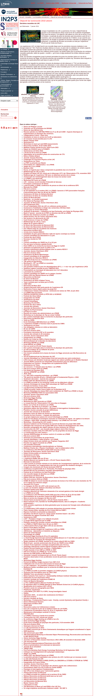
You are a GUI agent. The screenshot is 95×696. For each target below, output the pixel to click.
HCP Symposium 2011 (31, 204)
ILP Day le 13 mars (30, 311)
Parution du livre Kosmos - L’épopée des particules (42, 415)
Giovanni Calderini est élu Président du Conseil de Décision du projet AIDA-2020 (52, 424)
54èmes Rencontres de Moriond (35, 679)
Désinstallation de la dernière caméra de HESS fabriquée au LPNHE (47, 496)
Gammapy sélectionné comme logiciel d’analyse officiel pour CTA (47, 546)
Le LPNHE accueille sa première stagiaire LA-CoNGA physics (45, 571)
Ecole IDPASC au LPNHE (32, 344)
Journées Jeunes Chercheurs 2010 (36, 664)
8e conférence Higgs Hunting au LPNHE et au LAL (41, 619)
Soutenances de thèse (31, 299)
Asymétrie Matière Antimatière (6, 56)
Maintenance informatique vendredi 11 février (40, 612)
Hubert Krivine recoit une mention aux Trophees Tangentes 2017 (46, 441)
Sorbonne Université (69, 3)
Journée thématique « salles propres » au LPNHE (41, 439)
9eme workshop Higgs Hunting (34, 621)
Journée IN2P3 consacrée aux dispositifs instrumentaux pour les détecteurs (50, 362)
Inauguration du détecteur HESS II (36, 258)
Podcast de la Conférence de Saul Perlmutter (39, 472)
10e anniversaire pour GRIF (33, 633)
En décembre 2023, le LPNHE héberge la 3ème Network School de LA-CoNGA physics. (54, 584)
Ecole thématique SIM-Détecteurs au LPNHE (39, 322)
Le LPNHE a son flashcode (33, 178)
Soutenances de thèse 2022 (33, 151)
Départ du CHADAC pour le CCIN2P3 (36, 149)
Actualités (28, 17)
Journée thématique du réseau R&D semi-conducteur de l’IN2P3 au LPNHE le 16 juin (53, 391)
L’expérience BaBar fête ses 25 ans (36, 458)
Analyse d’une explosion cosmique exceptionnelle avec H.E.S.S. (46, 545)
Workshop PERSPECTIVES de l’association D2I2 (41, 393)
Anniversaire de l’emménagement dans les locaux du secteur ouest (47, 177)
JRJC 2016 (27, 374)
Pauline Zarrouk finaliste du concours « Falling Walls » (43, 548)
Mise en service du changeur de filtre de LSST (40, 498)
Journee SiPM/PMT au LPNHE (34, 372)
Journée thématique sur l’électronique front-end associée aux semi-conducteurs (52, 358)
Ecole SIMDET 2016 (30, 400)
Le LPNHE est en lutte (31, 493)
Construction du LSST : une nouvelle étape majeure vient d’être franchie (49, 429)
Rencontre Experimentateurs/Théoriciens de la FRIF (42, 643)
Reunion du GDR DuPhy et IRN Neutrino (38, 553)
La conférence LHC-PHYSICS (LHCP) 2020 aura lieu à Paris (44, 450)
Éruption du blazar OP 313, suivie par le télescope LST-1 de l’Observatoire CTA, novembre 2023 (57, 173)
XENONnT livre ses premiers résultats (37, 574)
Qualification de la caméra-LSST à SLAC (38, 586)
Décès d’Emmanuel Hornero (33, 602)
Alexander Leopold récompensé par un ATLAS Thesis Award (45, 555)
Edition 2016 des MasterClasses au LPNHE (39, 381)
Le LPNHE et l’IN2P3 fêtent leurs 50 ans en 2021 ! (41, 524)
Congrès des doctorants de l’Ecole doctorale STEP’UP (43, 467)
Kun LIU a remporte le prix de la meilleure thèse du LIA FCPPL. (46, 609)
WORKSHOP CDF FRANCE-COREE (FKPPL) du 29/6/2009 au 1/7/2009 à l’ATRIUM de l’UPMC (56, 660)
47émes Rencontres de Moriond (35, 673)
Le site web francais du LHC (33, 659)
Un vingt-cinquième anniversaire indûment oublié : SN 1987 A (45, 688)
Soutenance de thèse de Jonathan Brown (38, 196)
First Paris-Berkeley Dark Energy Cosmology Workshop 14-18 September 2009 (51, 650)
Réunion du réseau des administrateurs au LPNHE (41, 313)
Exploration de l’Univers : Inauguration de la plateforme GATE (45, 363)
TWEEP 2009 (28, 648)
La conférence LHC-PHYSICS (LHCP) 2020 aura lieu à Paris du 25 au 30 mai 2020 (52, 495)
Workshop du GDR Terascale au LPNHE (38, 401)
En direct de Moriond (31, 279)
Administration (5, 67)
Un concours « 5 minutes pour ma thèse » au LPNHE (42, 367)
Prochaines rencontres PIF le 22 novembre (39, 332)
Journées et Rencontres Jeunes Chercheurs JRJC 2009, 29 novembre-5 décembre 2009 (54, 640)
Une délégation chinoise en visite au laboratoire (40, 327)
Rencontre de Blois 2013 (32, 286)
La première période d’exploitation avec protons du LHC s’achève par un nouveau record (55, 657)
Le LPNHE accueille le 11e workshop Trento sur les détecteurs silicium (48, 382)
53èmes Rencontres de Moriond (35, 678)
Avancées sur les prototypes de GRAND (38, 128)
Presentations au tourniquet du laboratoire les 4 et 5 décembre (46, 270)
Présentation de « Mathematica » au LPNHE (39, 165)
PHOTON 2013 (29, 614)
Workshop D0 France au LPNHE (35, 180)
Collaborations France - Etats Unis (36, 135)
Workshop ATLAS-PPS (31, 303)
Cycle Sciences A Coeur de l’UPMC (36, 220)
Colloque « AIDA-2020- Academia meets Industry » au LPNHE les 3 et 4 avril (50, 420)
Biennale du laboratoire (32, 462)
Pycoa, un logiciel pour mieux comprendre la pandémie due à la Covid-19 (49, 170)
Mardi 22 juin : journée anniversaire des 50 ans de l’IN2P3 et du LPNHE (48, 543)
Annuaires (4, 110)
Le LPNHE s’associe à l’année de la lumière (39, 616)
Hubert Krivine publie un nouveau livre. (37, 453)
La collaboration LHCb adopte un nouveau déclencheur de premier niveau (50, 508)
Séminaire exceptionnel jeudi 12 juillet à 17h (39, 248)
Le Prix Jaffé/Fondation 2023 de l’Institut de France (41, 583)
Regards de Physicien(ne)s (33, 310)
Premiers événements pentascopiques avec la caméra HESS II (45, 249)
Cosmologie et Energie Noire (9, 63)
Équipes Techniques (7, 74)
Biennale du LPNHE (30, 187)
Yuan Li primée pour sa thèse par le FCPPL (39, 282)
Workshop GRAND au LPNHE (34, 343)
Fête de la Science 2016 (32, 396)
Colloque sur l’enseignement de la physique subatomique (44, 652)
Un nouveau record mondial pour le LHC (38, 139)
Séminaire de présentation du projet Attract (39, 438)
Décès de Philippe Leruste (33, 127)
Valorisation (4, 88)
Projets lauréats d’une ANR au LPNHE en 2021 (40, 550)
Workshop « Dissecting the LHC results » (38, 422)
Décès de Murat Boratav (32, 197)
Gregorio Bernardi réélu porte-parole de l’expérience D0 (43, 287)
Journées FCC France (31, 484)
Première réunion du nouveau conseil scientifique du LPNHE (45, 522)
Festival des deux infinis (32, 305)
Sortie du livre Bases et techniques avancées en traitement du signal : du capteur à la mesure (57, 419)
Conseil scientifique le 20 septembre (36, 256)
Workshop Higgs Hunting (32, 398)
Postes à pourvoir (6, 91)
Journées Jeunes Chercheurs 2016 (36, 394)
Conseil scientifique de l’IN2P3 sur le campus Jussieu (42, 273)
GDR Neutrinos (29, 631)
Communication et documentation (6, 85)
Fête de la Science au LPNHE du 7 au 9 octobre (40, 552)
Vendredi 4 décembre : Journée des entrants (39, 379)
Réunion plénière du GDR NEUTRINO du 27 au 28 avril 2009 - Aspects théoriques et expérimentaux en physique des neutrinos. (53, 133)
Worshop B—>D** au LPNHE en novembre (38, 263)
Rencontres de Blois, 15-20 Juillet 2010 (37, 146)
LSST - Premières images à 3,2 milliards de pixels (41, 519)
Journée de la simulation (32, 647)
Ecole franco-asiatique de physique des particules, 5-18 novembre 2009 (49, 622)
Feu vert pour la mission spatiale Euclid (38, 244)
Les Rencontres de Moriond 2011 (35, 681)
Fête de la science (30, 189)
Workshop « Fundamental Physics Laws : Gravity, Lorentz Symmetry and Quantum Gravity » (56, 600)
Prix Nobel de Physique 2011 (34, 201)
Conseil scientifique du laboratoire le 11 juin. (39, 235)
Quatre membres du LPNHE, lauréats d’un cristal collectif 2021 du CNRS (49, 541)
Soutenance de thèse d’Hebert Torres (37, 280)
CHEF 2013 (27, 284)
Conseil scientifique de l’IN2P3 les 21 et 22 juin (40, 242)
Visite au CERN (29, 320)
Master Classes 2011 (31, 683)
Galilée (26, 593)
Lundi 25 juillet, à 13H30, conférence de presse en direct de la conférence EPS (51, 185)
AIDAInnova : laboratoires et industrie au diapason (41, 531)
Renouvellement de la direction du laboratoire (40, 341)
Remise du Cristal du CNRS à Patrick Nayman (40, 339)
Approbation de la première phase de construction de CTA (44, 154)
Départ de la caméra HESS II (33, 223)
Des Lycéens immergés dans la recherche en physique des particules (48, 317)
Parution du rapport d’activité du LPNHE (38, 443)
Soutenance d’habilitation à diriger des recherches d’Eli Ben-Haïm (47, 208)
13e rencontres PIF (30, 641)
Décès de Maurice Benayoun (34, 581)
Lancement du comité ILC (33, 272)
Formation (4, 72)
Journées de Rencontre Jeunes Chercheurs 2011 (41, 203)
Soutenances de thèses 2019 (34, 476)
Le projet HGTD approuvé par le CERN (37, 521)
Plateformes (4, 69)
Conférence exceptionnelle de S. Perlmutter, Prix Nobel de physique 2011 (49, 469)
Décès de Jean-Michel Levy (33, 130)
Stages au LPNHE (30, 654)
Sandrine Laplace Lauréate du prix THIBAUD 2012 (41, 268)
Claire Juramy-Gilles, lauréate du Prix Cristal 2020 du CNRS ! (45, 510)
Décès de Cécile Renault (32, 533)
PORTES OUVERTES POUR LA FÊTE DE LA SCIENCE (42, 294)
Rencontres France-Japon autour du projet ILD (40, 289)
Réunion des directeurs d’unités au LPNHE (39, 215)
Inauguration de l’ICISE (32, 298)
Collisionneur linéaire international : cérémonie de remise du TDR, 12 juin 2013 (51, 291)
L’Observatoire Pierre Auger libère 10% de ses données (43, 526)
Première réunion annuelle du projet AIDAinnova (41, 410)
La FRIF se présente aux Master (35, 163)
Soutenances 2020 (30, 517)
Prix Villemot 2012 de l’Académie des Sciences (40, 229)
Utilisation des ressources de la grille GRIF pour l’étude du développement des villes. (54, 425)
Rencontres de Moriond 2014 (34, 318)
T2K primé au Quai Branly (33, 261)
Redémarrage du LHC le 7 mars (35, 222)
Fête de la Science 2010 (32, 624)
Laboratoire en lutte (30, 685)
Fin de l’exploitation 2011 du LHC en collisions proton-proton (45, 206)
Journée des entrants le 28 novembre (37, 334)
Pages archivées (6, 95)
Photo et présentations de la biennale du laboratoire (42, 645)
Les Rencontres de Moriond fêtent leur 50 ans (40, 387)
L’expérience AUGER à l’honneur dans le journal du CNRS (44, 324)
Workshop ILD (29, 142)
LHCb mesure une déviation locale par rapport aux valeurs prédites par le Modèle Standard (56, 360)
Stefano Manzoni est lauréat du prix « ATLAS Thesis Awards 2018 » (47, 460)
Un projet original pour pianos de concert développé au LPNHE (46, 417)
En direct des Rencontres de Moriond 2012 (39, 225)
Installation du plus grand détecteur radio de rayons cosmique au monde (49, 234)
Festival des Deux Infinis (32, 296)
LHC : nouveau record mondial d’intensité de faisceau (43, 182)
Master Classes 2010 (31, 140)
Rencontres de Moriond (32, 277)
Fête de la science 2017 (32, 436)
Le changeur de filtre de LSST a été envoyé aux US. (42, 486)
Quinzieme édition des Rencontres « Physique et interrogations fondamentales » (52, 408)
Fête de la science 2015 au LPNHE (36, 368)
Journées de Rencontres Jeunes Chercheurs (39, 308)
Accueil (22, 17)
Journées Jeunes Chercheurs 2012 (36, 251)
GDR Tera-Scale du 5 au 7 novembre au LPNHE (40, 260)
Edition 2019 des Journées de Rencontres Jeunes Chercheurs (45, 477)
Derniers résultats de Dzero (33, 598)
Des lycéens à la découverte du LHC (36, 218)
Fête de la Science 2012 (32, 253)
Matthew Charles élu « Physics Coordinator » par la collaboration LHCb (49, 448)
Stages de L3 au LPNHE (32, 166)
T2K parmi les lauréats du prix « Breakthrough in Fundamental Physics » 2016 (51, 377)
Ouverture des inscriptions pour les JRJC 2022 (40, 572)
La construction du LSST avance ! (36, 432)
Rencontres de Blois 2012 (33, 230)
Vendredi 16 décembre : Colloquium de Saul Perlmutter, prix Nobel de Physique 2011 (53, 211)
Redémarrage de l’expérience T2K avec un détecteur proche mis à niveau (49, 175)
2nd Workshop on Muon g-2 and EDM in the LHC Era (42, 686)
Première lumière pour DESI (33, 489)
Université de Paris (85, 3)
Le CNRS (40, 3)
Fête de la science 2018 (32, 457)
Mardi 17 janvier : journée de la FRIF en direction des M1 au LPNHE (47, 213)
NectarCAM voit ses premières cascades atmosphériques (44, 470)
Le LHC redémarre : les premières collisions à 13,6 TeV (43, 565)
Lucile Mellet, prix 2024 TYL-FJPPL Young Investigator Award (45, 591)
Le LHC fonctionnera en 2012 (34, 628)
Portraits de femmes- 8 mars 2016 (35, 386)
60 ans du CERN (29, 329)
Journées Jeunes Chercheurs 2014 (36, 336)
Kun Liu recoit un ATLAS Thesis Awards (38, 346)
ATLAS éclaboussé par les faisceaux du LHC (39, 356)
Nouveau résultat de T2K (32, 239)
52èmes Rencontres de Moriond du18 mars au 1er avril (43, 676)
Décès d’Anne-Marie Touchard (34, 527)
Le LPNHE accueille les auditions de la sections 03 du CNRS (45, 674)
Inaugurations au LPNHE (32, 337)
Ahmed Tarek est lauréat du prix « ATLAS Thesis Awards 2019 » (46, 500)
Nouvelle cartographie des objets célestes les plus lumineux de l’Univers (49, 427)
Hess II (26, 241)
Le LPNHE (4, 49)
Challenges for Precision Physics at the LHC (39, 159)
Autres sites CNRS (52, 3)
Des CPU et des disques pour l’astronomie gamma (41, 671)
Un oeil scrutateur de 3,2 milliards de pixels (39, 349)
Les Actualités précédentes (41, 17)
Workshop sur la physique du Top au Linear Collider (42, 315)
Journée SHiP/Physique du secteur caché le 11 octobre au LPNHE (47, 434)
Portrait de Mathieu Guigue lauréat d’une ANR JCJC (42, 562)
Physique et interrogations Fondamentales (39, 669)
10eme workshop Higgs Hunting (35, 638)
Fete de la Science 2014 (32, 330)
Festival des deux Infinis (32, 237)
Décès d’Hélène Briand (32, 156)
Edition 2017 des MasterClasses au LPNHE (39, 655)
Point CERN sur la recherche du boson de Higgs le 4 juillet (44, 246)
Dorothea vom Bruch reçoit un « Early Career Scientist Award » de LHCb (49, 514)
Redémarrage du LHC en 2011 (34, 172)
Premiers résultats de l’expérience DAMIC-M (39, 579)
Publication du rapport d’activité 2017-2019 (39, 515)
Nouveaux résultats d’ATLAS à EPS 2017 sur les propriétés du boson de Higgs (51, 431)
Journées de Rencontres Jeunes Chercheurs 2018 (41, 451)
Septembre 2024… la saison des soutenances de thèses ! (44, 595)
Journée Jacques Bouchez (33, 158)
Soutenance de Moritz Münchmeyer (36, 254)
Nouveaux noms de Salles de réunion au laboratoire (42, 413)
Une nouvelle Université (32, 444)
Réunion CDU (28, 168)
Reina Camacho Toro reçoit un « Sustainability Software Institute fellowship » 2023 (53, 576)
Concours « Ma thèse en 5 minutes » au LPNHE (40, 406)
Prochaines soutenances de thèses (36, 184)
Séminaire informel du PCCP (34, 626)
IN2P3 (33, 3)
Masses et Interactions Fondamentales (7, 52)
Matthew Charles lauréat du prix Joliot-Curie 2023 (41, 147)
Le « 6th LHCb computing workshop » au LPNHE (41, 375)
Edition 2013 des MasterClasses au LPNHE (39, 275)
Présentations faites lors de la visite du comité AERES (43, 667)
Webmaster (26, 26)
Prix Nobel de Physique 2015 (34, 370)
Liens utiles (4, 93)
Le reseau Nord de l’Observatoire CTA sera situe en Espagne (45, 403)
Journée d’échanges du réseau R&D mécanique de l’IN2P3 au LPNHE (48, 384)
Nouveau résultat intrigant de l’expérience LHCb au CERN (44, 529)
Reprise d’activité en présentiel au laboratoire (40, 512)
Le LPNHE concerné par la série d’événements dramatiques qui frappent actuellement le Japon (57, 629)
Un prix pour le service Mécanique (36, 210)
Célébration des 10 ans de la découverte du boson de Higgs (45, 564)
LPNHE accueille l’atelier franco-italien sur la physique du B (45, 389)
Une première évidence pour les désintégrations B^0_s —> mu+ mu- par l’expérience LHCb (56, 267)
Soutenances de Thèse (32, 161)
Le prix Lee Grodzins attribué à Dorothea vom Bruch (42, 488)
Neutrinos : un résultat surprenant (36, 199)
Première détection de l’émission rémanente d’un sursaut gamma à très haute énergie (54, 491)
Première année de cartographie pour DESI (39, 588)
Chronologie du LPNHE (32, 534)
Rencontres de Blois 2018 (33, 603)
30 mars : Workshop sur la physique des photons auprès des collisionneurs (50, 666)
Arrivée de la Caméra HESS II (34, 232)
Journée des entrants (31, 265)
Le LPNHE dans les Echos (33, 292)
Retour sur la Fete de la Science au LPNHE (39, 405)
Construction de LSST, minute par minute (38, 617)
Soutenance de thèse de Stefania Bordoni (38, 194)
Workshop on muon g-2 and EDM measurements (41, 144)
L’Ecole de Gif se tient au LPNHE (35, 153)
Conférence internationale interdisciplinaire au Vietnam (43, 446)
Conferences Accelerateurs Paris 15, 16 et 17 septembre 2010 (45, 610)
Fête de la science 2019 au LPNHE (36, 479)
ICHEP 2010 (28, 605)
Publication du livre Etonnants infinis (37, 578)
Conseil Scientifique (31, 301)
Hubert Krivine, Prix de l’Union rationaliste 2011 (40, 216)
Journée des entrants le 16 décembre (37, 412)
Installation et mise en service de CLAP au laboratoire (42, 137)
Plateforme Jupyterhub (32, 590)
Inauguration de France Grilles (34, 662)
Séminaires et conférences (9, 76)
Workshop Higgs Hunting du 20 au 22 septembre (41, 536)
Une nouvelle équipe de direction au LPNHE (39, 474)
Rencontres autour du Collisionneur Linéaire (39, 607)
